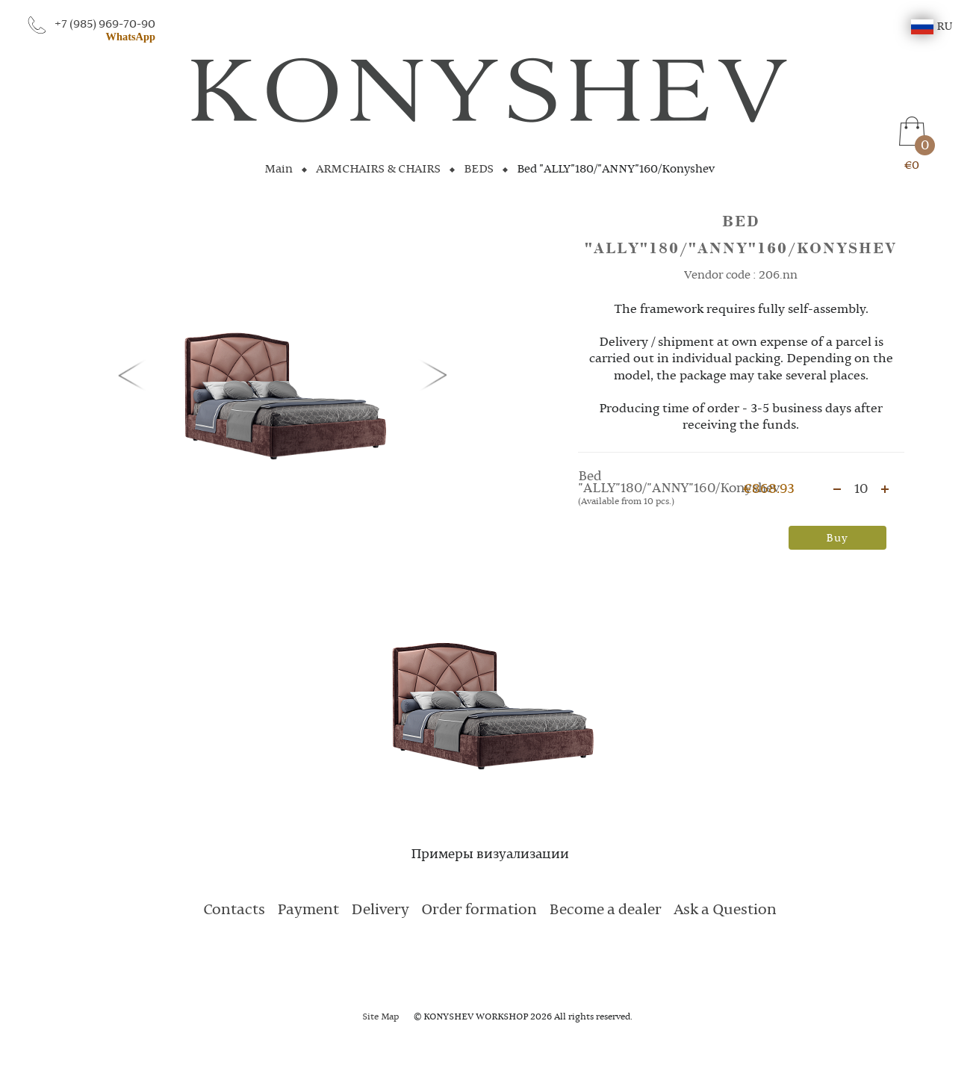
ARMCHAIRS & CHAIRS (378, 169)
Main (278, 169)
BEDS (479, 169)
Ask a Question (725, 910)
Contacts (234, 910)
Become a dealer (605, 910)
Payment (308, 910)
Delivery (380, 910)
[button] (134, 374)
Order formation (479, 910)
